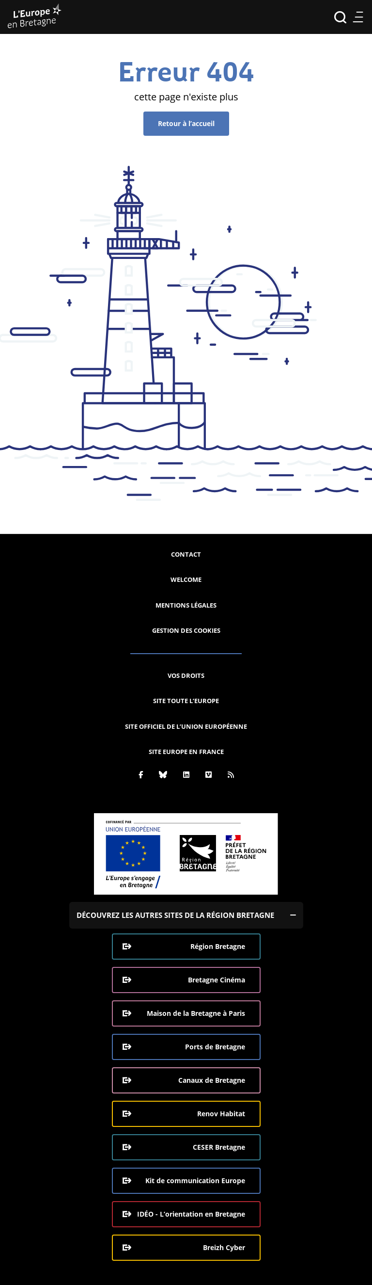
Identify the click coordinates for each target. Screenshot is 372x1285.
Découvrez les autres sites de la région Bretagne (175, 915)
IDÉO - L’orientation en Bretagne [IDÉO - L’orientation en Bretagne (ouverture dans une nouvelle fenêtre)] (191, 1214)
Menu (358, 17)
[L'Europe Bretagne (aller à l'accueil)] (35, 17)
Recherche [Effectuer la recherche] (340, 17)
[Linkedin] (186, 774)
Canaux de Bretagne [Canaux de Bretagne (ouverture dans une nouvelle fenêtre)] (211, 1080)
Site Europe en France (186, 751)
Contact (186, 554)
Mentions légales (186, 605)
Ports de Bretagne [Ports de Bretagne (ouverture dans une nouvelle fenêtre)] (215, 1046)
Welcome (186, 579)
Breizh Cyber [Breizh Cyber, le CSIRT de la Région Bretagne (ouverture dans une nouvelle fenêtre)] (224, 1247)
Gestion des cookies (186, 630)
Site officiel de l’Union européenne (186, 726)
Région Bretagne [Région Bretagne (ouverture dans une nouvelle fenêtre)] (217, 946)
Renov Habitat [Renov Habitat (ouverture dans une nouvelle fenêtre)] (221, 1113)
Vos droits (186, 675)
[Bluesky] (163, 774)
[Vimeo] (208, 774)
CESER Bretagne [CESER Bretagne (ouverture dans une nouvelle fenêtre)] (219, 1147)
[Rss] (231, 774)
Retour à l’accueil (186, 123)
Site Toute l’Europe (186, 700)
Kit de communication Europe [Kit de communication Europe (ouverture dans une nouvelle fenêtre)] (195, 1180)
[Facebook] (141, 774)
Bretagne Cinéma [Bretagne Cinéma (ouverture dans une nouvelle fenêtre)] (216, 979)
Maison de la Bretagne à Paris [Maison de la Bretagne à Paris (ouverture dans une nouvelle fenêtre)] (196, 1013)
